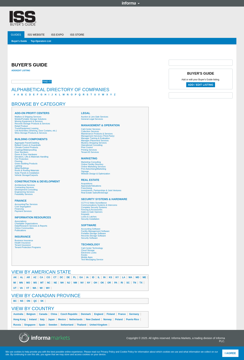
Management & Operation (100, 125)
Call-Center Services (90, 129)
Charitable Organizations (26, 223)
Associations (20, 221)
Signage (85, 171)
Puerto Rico (132, 319)
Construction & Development (37, 181)
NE (55, 282)
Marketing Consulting (91, 162)
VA (21, 288)
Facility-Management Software (95, 231)
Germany (134, 314)
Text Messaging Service (92, 259)
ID (93, 277)
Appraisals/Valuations (91, 186)
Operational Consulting (92, 145)
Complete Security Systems (94, 207)
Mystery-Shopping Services (94, 143)
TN (134, 282)
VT (27, 288)
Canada (43, 314)
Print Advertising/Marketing (93, 169)
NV (82, 282)
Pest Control (87, 147)
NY (88, 282)
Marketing (89, 158)
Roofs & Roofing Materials (27, 170)
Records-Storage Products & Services (32, 123)
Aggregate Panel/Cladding (27, 143)
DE (68, 277)
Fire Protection (21, 159)
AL (21, 277)
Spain (42, 324)
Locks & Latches (89, 217)
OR (109, 282)
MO (28, 282)
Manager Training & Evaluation (95, 138)
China (54, 314)
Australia (18, 314)
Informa (131, 3)
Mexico (62, 319)
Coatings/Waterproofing (26, 150)
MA (130, 277)
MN (21, 282)
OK (102, 282)
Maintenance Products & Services (97, 134)
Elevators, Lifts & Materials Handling (31, 157)
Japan (51, 319)
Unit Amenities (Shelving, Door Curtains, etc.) (36, 130)
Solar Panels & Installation (27, 173)
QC (35, 301)
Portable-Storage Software (93, 233)
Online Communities (24, 228)
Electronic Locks (88, 252)
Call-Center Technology (92, 248)
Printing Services (89, 150)
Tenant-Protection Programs (28, 247)
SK (42, 301)
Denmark (86, 314)
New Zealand (93, 319)
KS (110, 277)
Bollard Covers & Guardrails (28, 145)
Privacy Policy (108, 351)
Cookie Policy (127, 351)
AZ (34, 277)
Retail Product (21, 126)
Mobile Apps (87, 257)
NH (62, 282)
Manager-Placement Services (95, 140)
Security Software (89, 238)
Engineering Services (25, 192)
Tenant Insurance (23, 245)
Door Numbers (21, 152)
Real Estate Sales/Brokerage (94, 193)
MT (41, 282)
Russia (17, 324)
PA (115, 282)
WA (34, 288)
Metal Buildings (22, 168)
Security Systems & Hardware (104, 199)
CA (41, 277)
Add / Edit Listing (200, 84)
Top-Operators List (41, 41)
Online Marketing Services (93, 166)
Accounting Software (90, 229)
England (98, 314)
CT (54, 277)
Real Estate (90, 180)
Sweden (53, 324)
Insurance (22, 236)
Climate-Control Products (26, 147)
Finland (111, 314)
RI (122, 282)
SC (128, 282)
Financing (19, 209)
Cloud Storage (88, 250)
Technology (90, 244)
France (122, 314)
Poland (119, 319)
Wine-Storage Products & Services (31, 133)
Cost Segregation (23, 206)
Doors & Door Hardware (26, 154)
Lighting (18, 166)
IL (99, 277)
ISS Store (77, 34)
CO (48, 277)
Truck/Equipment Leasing (26, 128)
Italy (42, 319)
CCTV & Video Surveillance (94, 203)
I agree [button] (230, 353)
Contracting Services (24, 187)
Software (88, 225)
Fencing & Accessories (91, 209)
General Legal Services (92, 119)
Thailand (81, 324)
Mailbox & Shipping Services (28, 117)
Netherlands (75, 319)
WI (41, 288)
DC (61, 277)
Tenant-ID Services (90, 152)
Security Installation (90, 219)
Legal (85, 113)
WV (48, 288)
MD (137, 277)
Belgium (30, 314)
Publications (20, 230)
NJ (68, 282)
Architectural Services (25, 185)
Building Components (31, 139)
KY (117, 277)
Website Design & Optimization (95, 173)
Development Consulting (26, 189)
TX (141, 282)
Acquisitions (86, 183)
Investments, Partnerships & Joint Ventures (101, 190)
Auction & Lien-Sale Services (94, 117)
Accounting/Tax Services (26, 204)
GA (81, 277)
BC (15, 301)
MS (35, 282)
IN (104, 277)
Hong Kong (19, 319)
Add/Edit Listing (20, 70)
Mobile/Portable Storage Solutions (30, 119)
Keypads (85, 214)
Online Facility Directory (92, 164)
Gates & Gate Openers (92, 212)
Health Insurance (22, 243)
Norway (107, 319)
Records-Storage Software (93, 236)
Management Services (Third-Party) (97, 136)
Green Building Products (26, 163)
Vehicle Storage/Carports (26, 175)
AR (28, 277)
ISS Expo (57, 34)
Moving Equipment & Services (29, 121)
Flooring (18, 161)
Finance (20, 200)
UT (14, 288)
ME (144, 277)
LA (123, 277)
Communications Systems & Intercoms (99, 205)
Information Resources (33, 217)
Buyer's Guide (19, 41)
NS (21, 301)
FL (74, 277)
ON (28, 301)
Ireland (33, 319)
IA (87, 277)
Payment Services (23, 211)
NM (75, 282)
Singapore (29, 324)
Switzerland (67, 324)
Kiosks (84, 255)
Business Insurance (24, 240)
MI (14, 282)
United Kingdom (98, 324)
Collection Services (90, 131)
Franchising (86, 188)
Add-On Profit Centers (32, 113)
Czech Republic (68, 314)
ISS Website (36, 34)
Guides (16, 34)
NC (48, 282)
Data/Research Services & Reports (31, 226)
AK (15, 277)
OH (95, 282)
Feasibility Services (24, 194)
